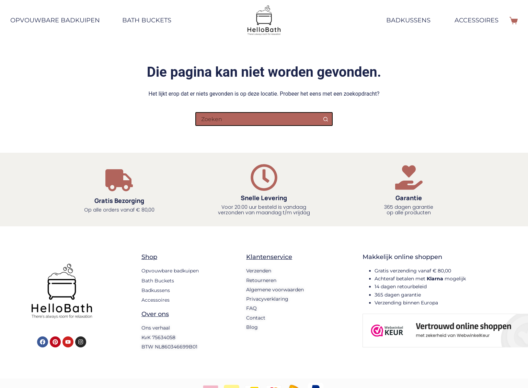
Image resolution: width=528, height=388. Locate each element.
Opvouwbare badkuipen (58, 21)
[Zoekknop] (326, 119)
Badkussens (408, 20)
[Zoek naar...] (257, 119)
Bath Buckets (146, 20)
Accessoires (476, 20)
